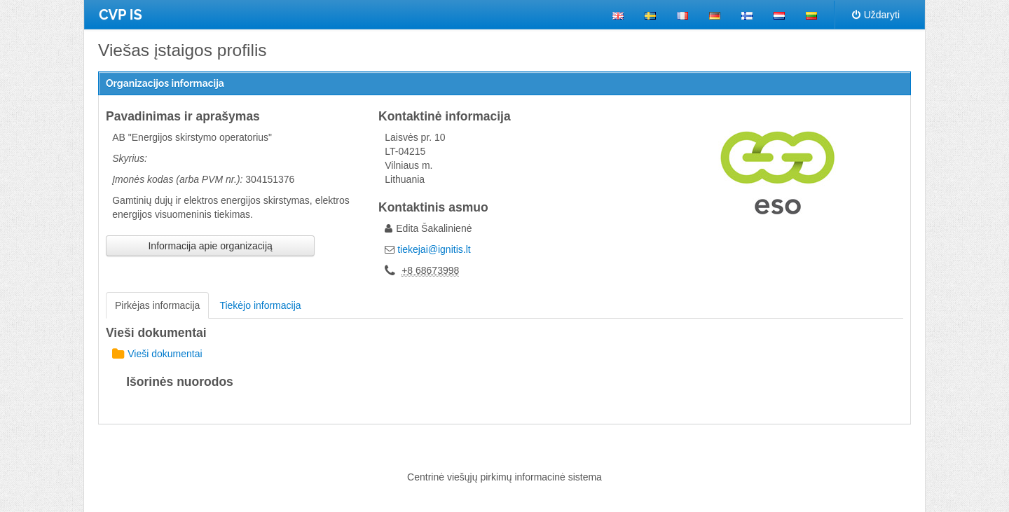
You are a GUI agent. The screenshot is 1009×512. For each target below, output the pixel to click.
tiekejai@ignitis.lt (433, 249)
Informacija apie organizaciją (210, 245)
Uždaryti (876, 14)
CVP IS (120, 14)
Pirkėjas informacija (157, 305)
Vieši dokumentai (157, 353)
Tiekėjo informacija (260, 305)
